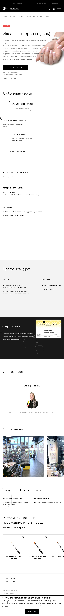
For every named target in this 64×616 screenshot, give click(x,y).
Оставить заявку (15, 67)
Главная (6, 16)
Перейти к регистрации (16, 151)
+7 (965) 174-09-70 (41, 3)
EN (3, 3)
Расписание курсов (25, 16)
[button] (56, 432)
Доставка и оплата (17, 3)
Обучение (13, 16)
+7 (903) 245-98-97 (56, 3)
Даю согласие (32, 611)
